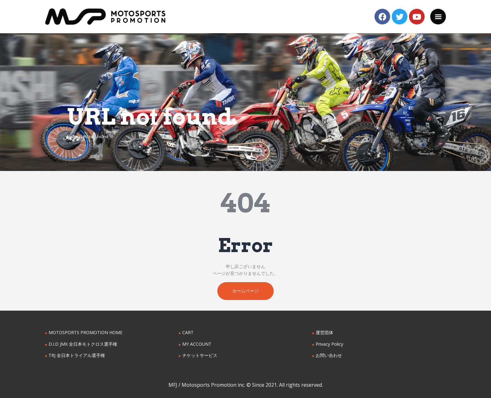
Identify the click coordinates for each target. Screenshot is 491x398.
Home (72, 136)
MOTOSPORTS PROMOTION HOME (85, 333)
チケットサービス (199, 356)
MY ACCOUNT (196, 344)
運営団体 (324, 333)
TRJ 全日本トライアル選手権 (77, 356)
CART (188, 333)
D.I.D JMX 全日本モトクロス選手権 (83, 344)
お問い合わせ (329, 356)
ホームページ (245, 291)
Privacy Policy (329, 344)
